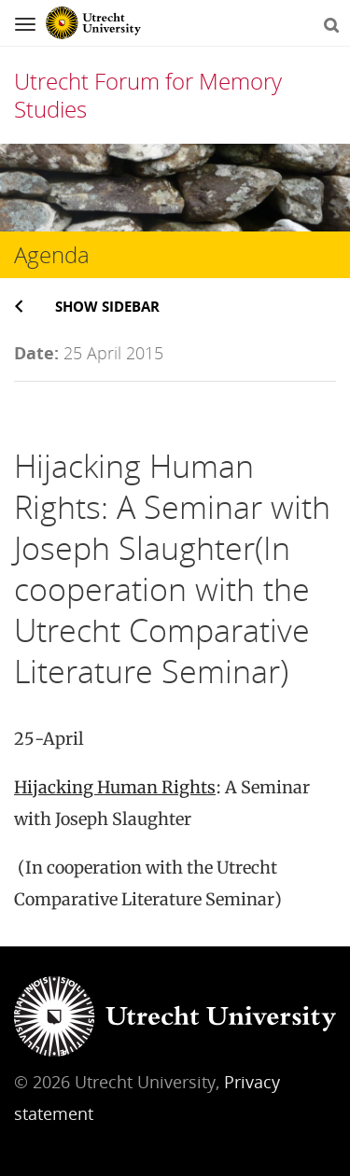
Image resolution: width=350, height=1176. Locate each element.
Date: (36, 353)
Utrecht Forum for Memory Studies (148, 94)
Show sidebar (107, 306)
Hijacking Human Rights (115, 787)
